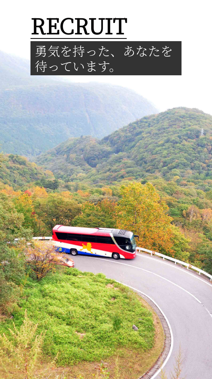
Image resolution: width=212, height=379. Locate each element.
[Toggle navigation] (200, 8)
